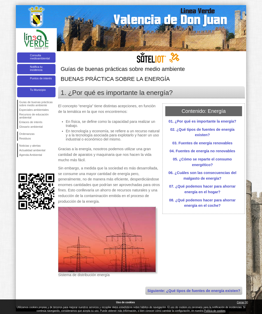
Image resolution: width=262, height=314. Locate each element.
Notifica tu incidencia (36, 68)
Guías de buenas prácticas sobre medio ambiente (36, 104)
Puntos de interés (41, 78)
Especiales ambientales (34, 109)
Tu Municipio (38, 89)
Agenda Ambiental (30, 154)
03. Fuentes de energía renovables (202, 143)
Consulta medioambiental (40, 57)
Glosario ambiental (31, 126)
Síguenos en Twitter (29, 165)
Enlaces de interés (30, 122)
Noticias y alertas (30, 145)
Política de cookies (214, 310)
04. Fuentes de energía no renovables (202, 151)
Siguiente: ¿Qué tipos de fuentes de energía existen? (193, 291)
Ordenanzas (27, 133)
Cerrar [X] (242, 302)
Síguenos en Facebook (20, 165)
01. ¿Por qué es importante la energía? (202, 121)
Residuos (25, 138)
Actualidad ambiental (32, 150)
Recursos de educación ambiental (34, 116)
